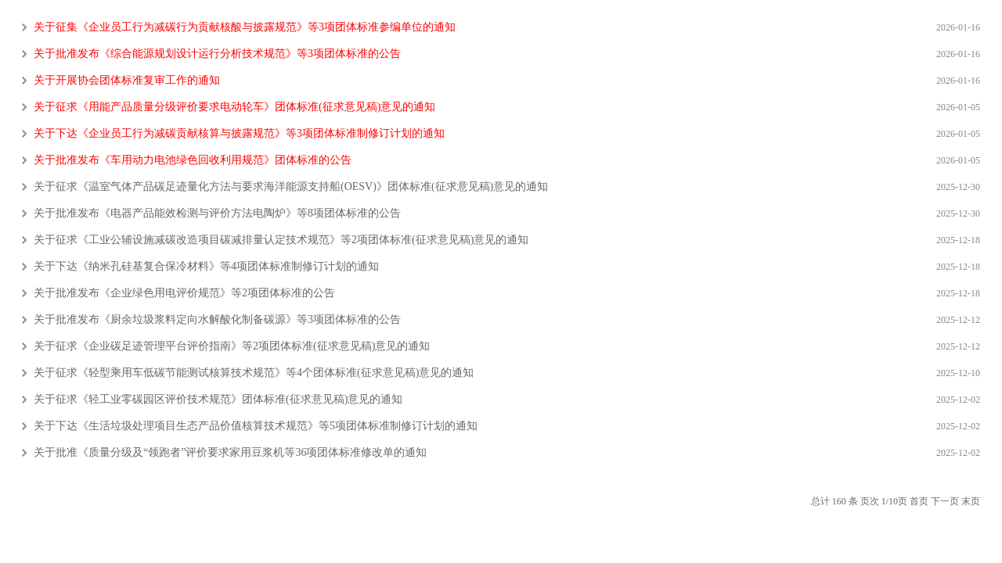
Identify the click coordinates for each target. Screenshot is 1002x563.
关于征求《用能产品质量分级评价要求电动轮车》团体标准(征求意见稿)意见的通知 (234, 107)
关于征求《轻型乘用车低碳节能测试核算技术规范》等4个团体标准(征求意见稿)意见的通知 (254, 373)
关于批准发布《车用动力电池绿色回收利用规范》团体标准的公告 (192, 160)
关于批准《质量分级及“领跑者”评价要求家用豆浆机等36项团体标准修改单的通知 (230, 452)
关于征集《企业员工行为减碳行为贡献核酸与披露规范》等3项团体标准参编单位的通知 (245, 27)
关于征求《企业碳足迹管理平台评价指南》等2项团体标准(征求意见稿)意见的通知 (232, 346)
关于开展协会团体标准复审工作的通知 (127, 80)
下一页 (945, 501)
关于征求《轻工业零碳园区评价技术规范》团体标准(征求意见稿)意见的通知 (218, 399)
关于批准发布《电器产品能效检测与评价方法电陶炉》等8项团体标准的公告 (217, 213)
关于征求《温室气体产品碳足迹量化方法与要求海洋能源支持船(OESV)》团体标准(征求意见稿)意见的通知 (291, 186)
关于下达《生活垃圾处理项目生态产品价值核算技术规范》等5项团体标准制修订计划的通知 (256, 426)
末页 (970, 501)
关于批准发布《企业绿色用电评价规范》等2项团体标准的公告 (184, 293)
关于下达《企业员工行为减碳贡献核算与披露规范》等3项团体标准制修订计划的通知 (239, 133)
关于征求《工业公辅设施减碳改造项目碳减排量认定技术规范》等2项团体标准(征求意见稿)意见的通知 (281, 240)
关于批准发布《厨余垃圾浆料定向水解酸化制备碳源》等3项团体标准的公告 (217, 319)
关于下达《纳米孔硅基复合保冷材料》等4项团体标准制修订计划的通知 (206, 266)
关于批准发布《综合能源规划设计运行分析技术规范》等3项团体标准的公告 (217, 53)
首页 (919, 501)
